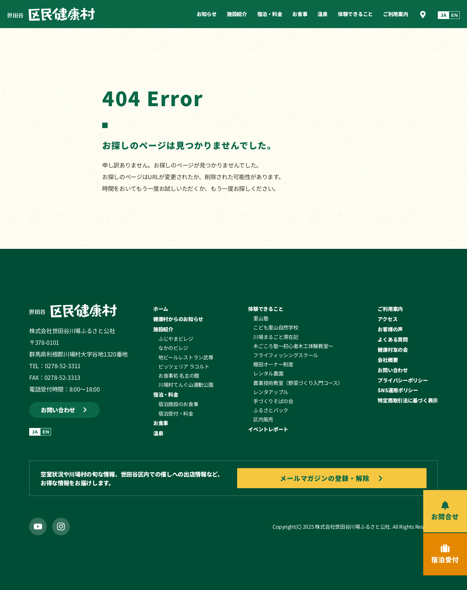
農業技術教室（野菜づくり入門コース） (298, 382)
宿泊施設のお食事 (178, 404)
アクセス (387, 319)
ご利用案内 (395, 14)
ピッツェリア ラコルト (183, 366)
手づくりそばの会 (273, 401)
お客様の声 (390, 329)
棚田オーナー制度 (273, 364)
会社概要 (388, 359)
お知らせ (207, 14)
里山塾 (260, 318)
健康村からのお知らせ (178, 319)
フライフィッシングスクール (285, 355)
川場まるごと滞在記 (275, 336)
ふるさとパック (270, 410)
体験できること (355, 14)
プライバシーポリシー (403, 380)
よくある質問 (393, 339)
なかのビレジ (173, 347)
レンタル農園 (268, 373)
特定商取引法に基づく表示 (408, 400)
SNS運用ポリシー (398, 390)
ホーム (160, 308)
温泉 (322, 14)
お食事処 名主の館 (178, 375)
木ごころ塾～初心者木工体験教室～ (293, 346)
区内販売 (263, 419)
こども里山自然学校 (275, 327)
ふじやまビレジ (175, 338)
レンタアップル (270, 392)
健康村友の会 (393, 349)
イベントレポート (268, 429)
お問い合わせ (393, 370)
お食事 (299, 14)
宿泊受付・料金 (175, 413)
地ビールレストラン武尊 (185, 357)
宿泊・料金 (269, 14)
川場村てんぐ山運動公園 (185, 384)
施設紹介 (237, 14)
